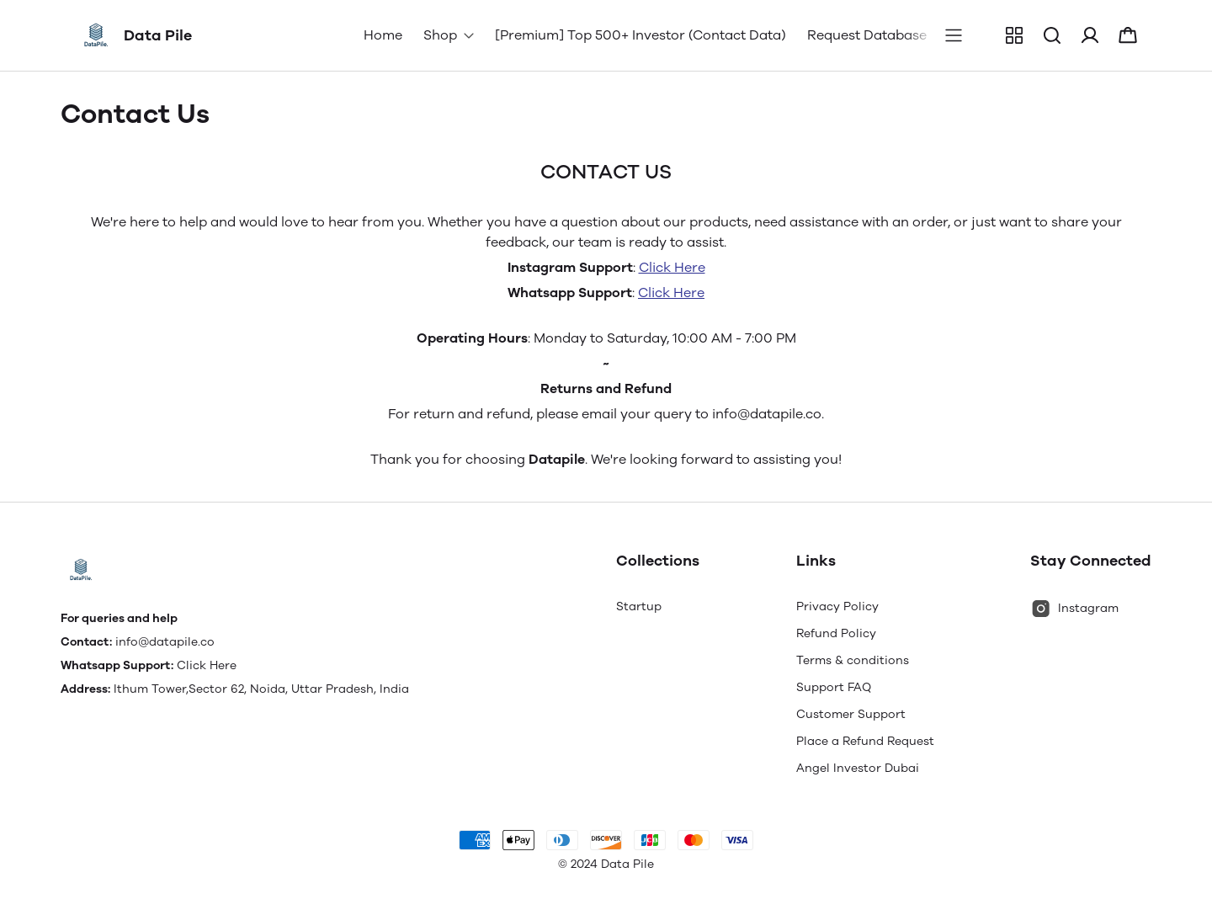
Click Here (672, 267)
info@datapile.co (165, 642)
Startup (639, 606)
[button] (1014, 35)
